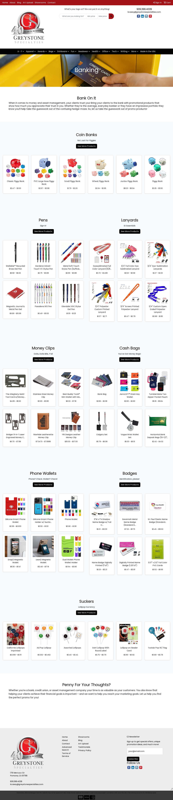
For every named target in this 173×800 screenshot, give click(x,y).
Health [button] (95, 51)
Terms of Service (66, 755)
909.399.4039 (144, 9)
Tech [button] (114, 51)
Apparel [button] (30, 51)
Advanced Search (67, 748)
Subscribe (133, 759)
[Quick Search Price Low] (92, 16)
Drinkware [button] (62, 51)
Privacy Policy (84, 750)
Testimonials (84, 747)
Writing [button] (124, 51)
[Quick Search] (72, 16)
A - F (20, 51)
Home (5, 2)
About (12, 2)
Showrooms (40, 2)
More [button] (133, 51)
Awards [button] (41, 51)
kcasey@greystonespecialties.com (144, 12)
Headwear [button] (83, 51)
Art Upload (28, 2)
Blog (19, 2)
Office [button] (105, 51)
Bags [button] (51, 51)
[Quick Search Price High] (103, 16)
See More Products (87, 146)
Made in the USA (147, 51)
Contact (52, 2)
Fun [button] (72, 51)
